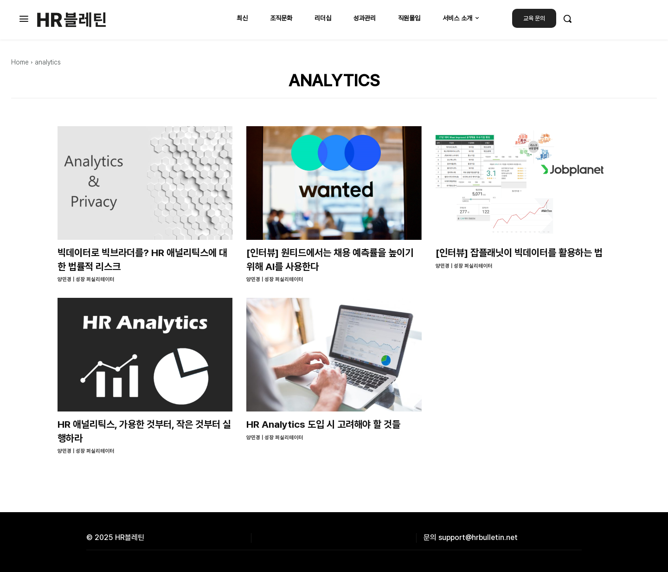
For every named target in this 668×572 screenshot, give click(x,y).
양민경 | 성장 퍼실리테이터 (86, 279)
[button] (567, 18)
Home (20, 62)
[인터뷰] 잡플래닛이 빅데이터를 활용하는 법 (519, 252)
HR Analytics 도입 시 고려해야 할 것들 (323, 424)
